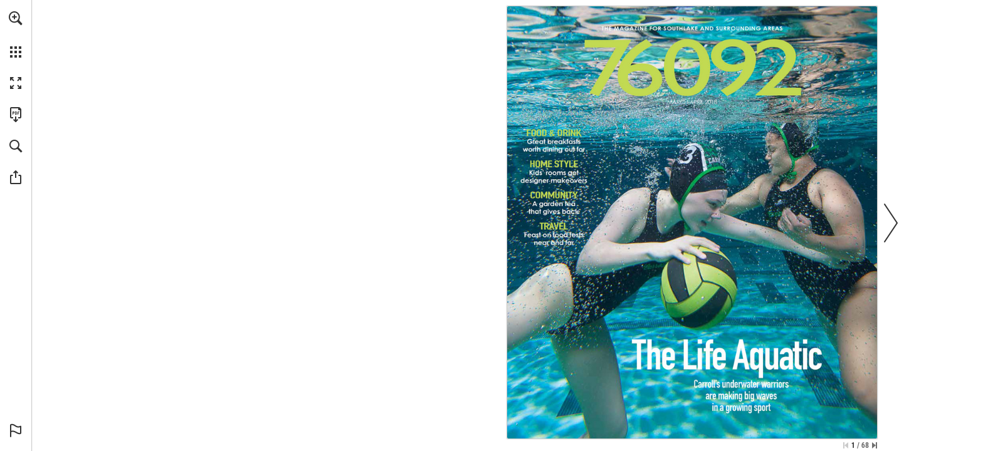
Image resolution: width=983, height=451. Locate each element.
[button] (15, 18)
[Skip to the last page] (874, 445)
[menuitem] (15, 34)
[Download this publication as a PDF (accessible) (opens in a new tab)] (15, 114)
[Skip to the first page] (845, 445)
